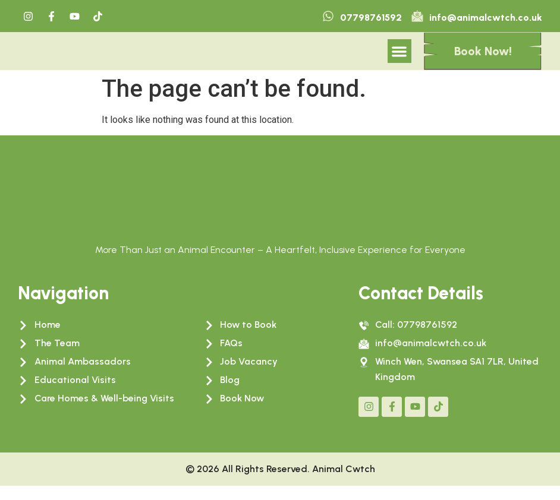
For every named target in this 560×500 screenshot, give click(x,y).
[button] (400, 58)
